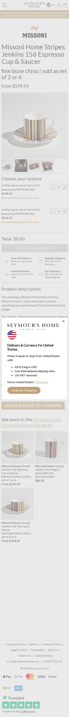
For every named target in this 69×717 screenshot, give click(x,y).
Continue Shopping (24, 390)
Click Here (41, 382)
